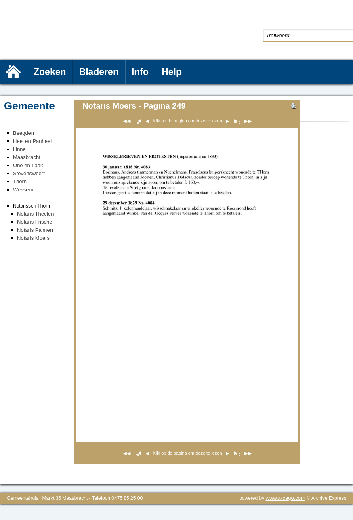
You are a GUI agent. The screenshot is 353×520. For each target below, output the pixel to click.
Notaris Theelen (35, 214)
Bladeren (99, 72)
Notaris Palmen (35, 230)
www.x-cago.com (285, 498)
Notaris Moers (33, 238)
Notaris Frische (34, 222)
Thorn (20, 181)
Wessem (23, 190)
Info (140, 72)
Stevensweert (29, 173)
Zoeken (50, 72)
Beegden (23, 133)
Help (172, 72)
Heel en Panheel (32, 141)
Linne (19, 149)
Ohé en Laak (28, 165)
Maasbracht (26, 157)
